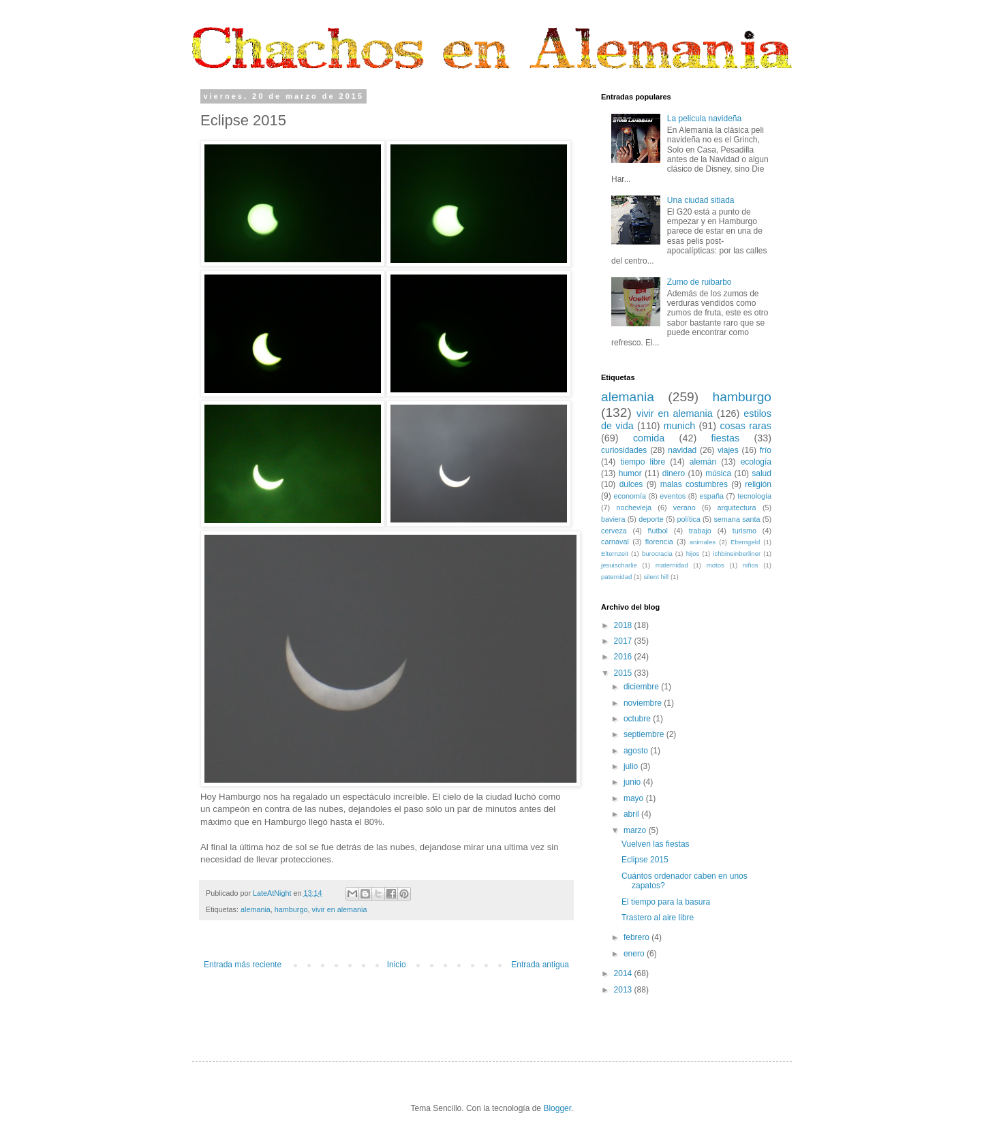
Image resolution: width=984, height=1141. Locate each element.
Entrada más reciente (242, 964)
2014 (624, 973)
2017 (624, 641)
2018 (624, 625)
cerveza (614, 531)
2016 (624, 656)
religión (758, 484)
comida (648, 438)
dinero (673, 473)
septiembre (645, 734)
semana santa (736, 519)
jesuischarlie (619, 565)
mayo (635, 798)
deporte (651, 519)
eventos (673, 496)
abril (632, 814)
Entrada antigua (540, 964)
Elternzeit (614, 553)
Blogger (557, 1108)
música (718, 473)
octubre (638, 718)
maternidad (672, 565)
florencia (659, 541)
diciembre (642, 686)
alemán (703, 462)
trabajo (700, 531)
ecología (756, 462)
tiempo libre (642, 462)
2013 (624, 990)
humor (630, 473)
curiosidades (624, 450)
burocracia (657, 553)
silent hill (655, 576)
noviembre (644, 703)
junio (633, 782)
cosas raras (745, 425)
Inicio (396, 964)
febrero (637, 937)
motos (715, 565)
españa (711, 496)
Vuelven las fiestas (655, 844)
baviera (613, 519)
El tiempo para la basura (665, 902)
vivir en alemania (339, 909)
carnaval (615, 541)
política (689, 519)
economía (630, 496)
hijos (693, 553)
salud (761, 473)
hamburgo (291, 909)
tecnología (754, 496)
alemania (256, 909)
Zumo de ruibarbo (699, 282)
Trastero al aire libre (657, 917)
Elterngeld (745, 542)
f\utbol (658, 531)
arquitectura (737, 507)
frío (765, 450)
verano (684, 507)
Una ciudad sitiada (701, 200)
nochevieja (633, 507)
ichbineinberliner (736, 553)
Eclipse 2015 (644, 859)
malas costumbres (694, 484)
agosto (637, 750)
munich (679, 425)
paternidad (616, 576)
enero (635, 953)
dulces (631, 484)
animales (703, 542)
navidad (682, 450)
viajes (728, 450)
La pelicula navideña (704, 118)
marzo (636, 830)
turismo (744, 531)
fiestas (725, 438)
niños (750, 565)
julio (632, 766)
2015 (624, 673)
